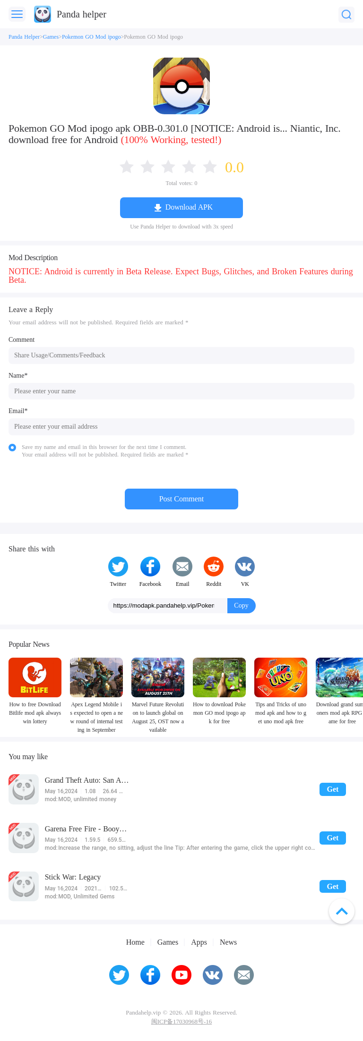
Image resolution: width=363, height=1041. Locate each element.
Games (51, 37)
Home (135, 942)
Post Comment (181, 499)
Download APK (189, 207)
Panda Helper (24, 37)
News (228, 942)
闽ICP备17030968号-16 (181, 1021)
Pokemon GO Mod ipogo (91, 37)
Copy (241, 605)
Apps (199, 942)
